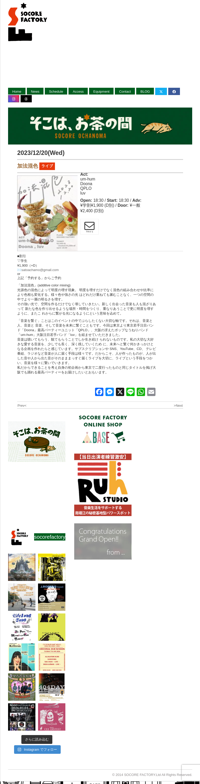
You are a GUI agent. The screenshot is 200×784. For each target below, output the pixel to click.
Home (16, 91)
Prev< (21, 405)
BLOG (145, 91)
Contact (125, 91)
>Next (178, 405)
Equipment (101, 91)
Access (78, 91)
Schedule (56, 91)
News (35, 91)
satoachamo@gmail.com (40, 270)
